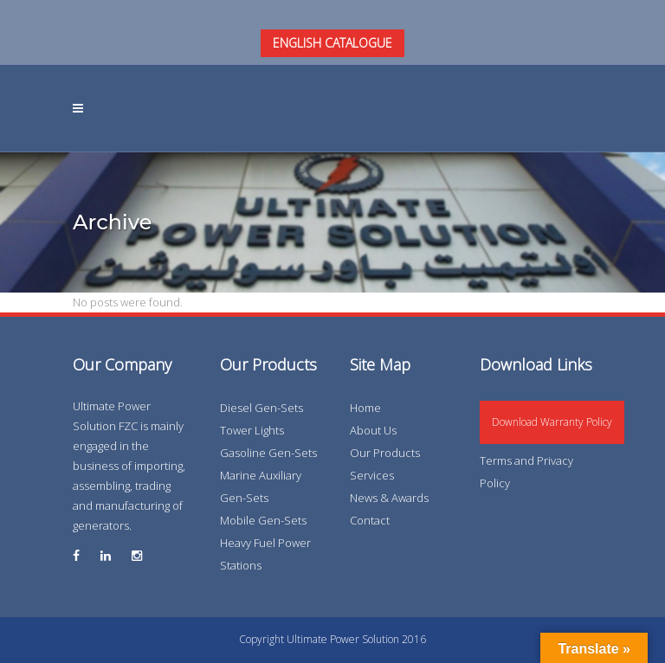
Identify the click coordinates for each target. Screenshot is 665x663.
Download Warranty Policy (552, 422)
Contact (370, 520)
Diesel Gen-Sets (261, 407)
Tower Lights (252, 430)
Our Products (385, 452)
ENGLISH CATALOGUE (332, 43)
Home (365, 407)
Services (372, 475)
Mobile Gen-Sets (263, 520)
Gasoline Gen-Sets (268, 452)
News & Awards (389, 497)
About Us (373, 430)
